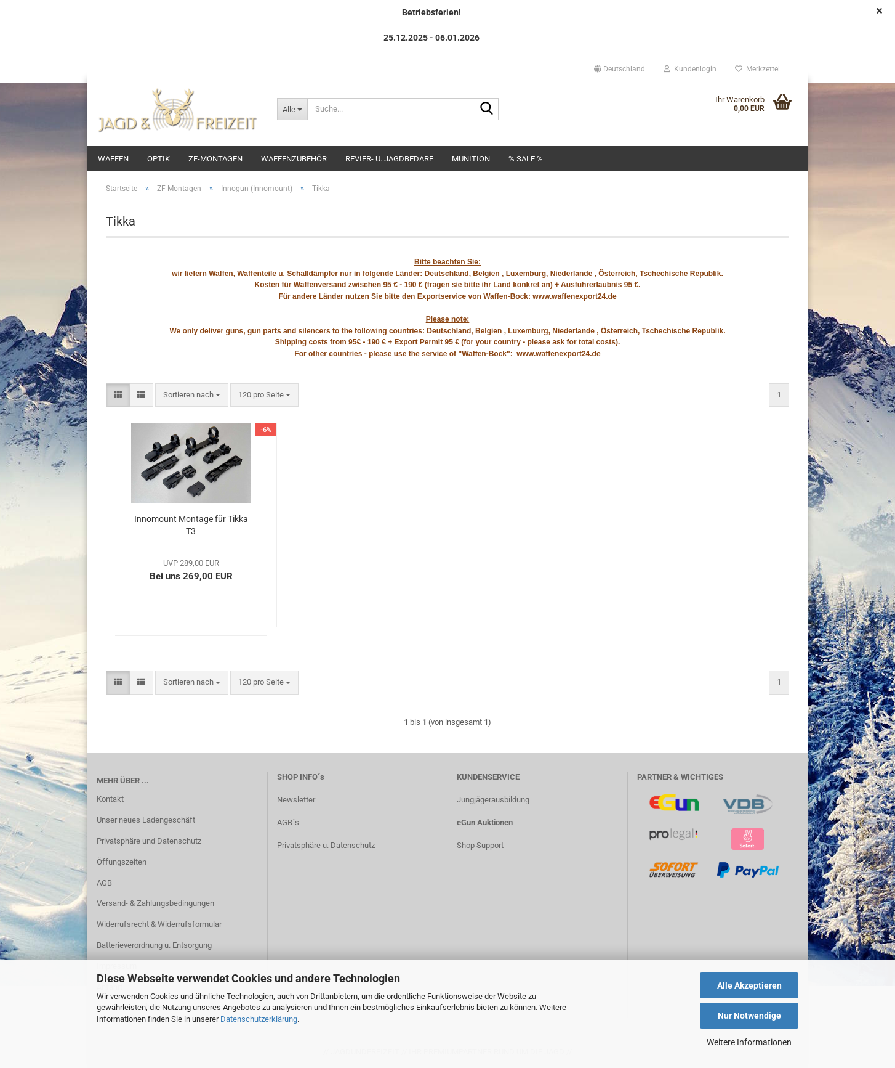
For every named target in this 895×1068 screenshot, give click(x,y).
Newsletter (296, 799)
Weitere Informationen (749, 1042)
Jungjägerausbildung (493, 799)
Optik (158, 158)
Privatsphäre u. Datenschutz (326, 845)
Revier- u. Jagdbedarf (389, 158)
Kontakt (110, 799)
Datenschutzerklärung (258, 1019)
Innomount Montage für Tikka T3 (191, 525)
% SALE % (525, 158)
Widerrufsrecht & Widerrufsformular (159, 924)
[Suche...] (292, 109)
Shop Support (480, 845)
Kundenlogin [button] (690, 69)
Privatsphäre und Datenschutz (149, 841)
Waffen (113, 158)
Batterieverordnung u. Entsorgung (154, 945)
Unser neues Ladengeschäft (146, 820)
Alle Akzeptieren (749, 985)
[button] (619, 69)
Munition (471, 158)
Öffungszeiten (121, 861)
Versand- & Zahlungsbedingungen (155, 903)
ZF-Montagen (215, 158)
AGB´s (288, 822)
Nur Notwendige (749, 1016)
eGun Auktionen (485, 822)
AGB (104, 882)
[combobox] (191, 395)
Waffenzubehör (294, 158)
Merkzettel (757, 69)
